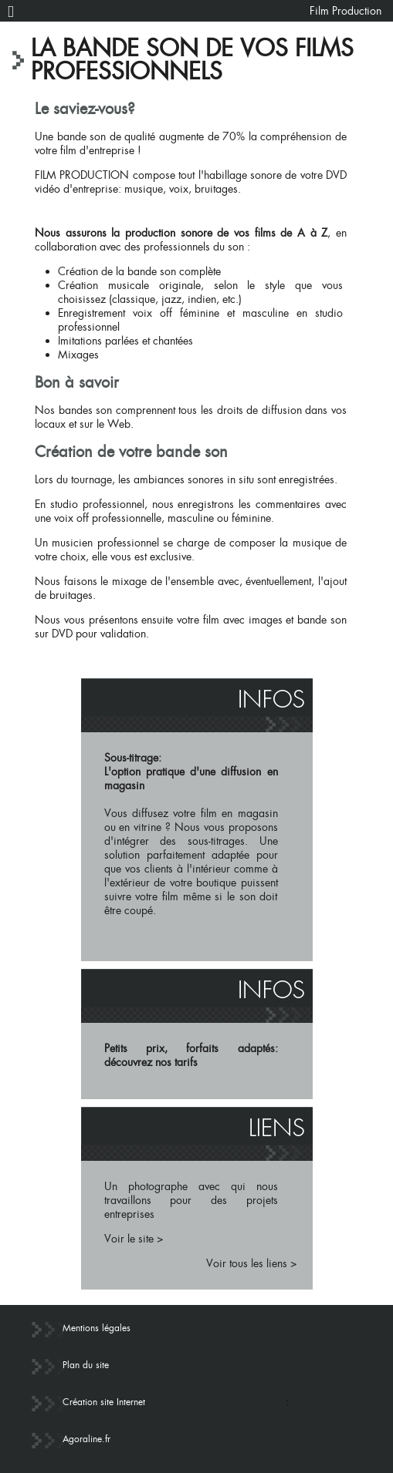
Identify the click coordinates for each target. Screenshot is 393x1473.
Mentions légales (96, 1328)
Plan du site (86, 1365)
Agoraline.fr (86, 1439)
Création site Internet (104, 1402)
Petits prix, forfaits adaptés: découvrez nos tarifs (191, 1055)
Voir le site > (134, 1239)
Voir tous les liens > (251, 1263)
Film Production (345, 11)
